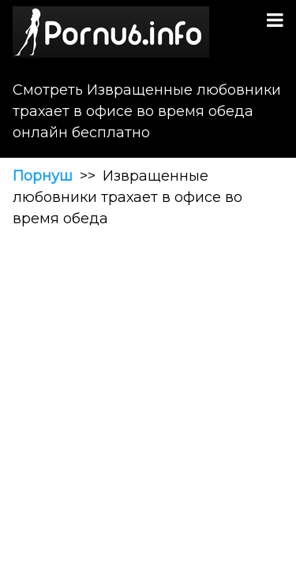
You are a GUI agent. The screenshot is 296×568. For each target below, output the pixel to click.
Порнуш (43, 176)
